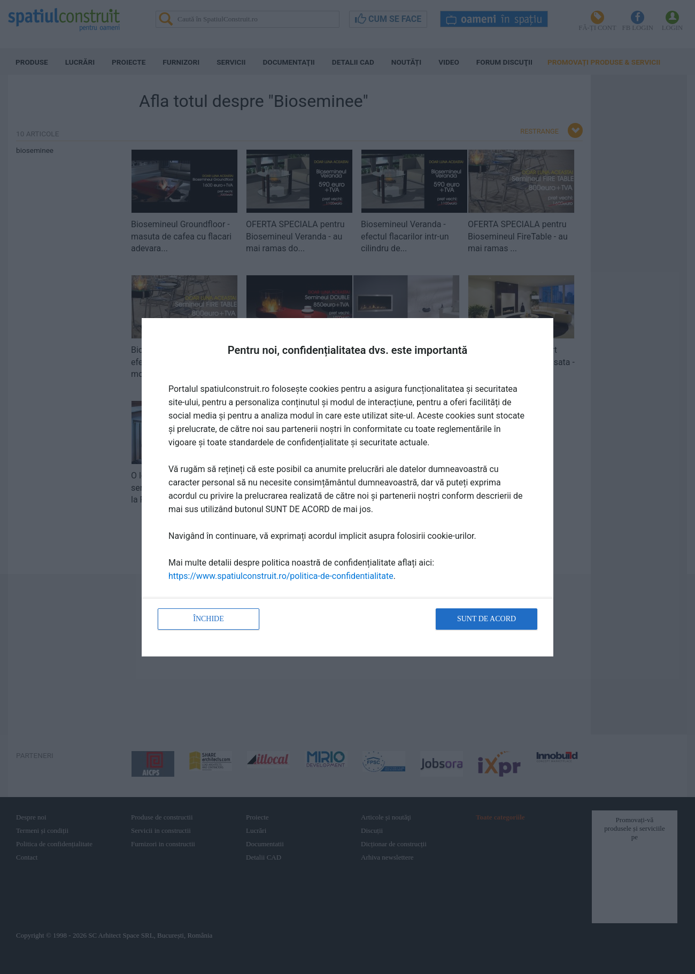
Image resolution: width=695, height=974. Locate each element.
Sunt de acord (486, 619)
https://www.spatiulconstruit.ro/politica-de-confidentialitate (280, 576)
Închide (208, 619)
